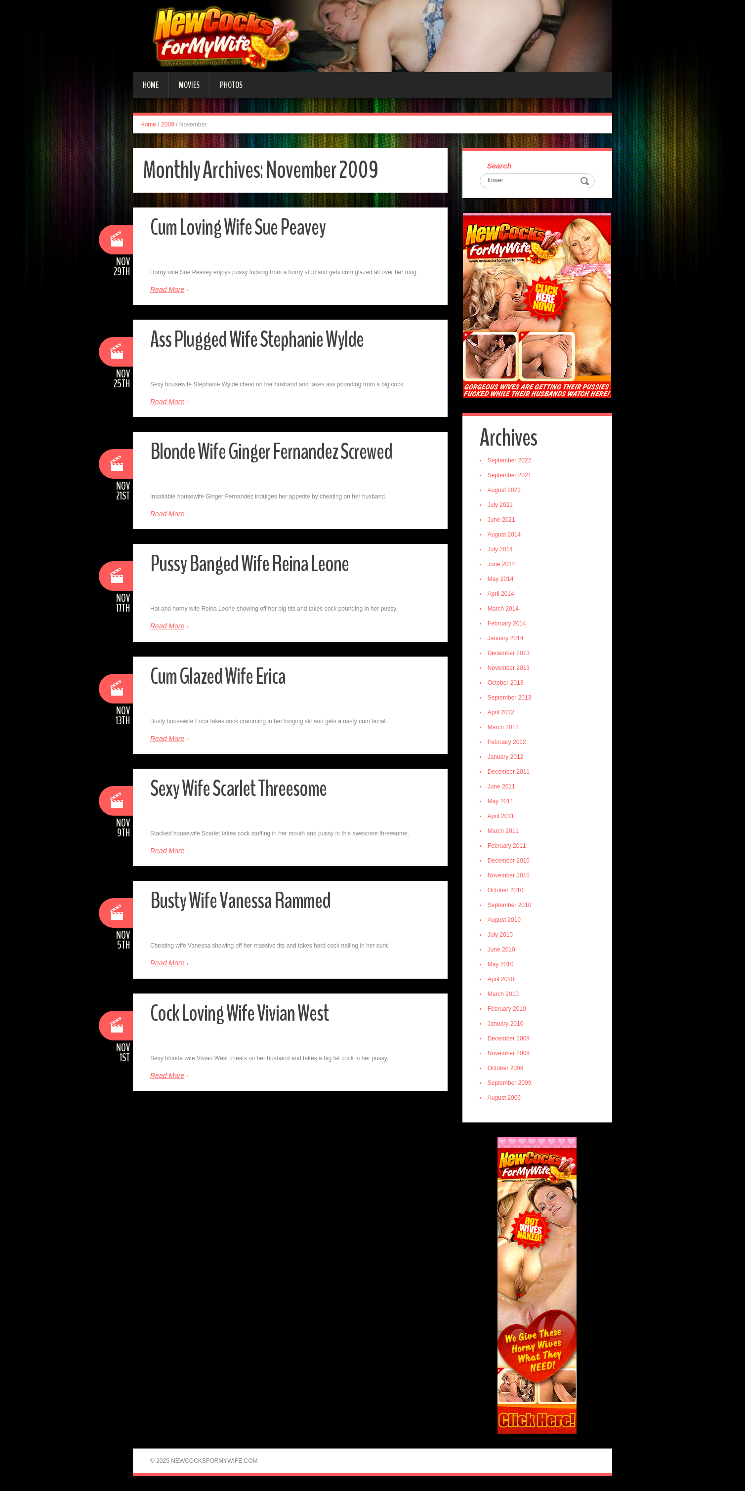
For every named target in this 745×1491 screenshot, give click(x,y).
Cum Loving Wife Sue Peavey (238, 227)
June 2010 (501, 949)
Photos (231, 85)
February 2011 (507, 845)
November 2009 (509, 1053)
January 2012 (506, 756)
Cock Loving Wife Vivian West (239, 1013)
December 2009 (509, 1038)
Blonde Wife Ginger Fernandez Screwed (271, 452)
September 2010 (510, 905)
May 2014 (501, 579)
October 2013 (506, 682)
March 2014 (503, 608)
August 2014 (504, 534)
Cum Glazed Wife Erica (218, 677)
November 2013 (509, 667)
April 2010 (501, 979)
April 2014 (501, 593)
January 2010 (506, 1023)
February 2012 (507, 742)
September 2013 (510, 697)
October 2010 (506, 890)
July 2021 (500, 504)
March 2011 (503, 831)
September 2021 (510, 475)
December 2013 (509, 653)
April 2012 (501, 712)
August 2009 (504, 1097)
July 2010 (500, 934)
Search (499, 166)
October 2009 (506, 1068)
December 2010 (509, 860)
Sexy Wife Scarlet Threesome (238, 789)
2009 (167, 124)
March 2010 (503, 994)
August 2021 (504, 490)
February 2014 (507, 623)
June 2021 (501, 519)
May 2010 (501, 964)
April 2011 (501, 816)
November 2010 (509, 875)
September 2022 (510, 460)
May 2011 (501, 801)
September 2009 (510, 1082)
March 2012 (503, 727)
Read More (167, 289)
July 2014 (500, 549)
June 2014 (501, 564)
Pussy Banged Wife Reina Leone (249, 564)
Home (151, 85)
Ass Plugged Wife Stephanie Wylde (257, 340)
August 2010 (504, 919)
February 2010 (507, 1008)
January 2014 (506, 638)
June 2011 (501, 786)
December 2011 (509, 771)
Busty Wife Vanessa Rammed (240, 901)
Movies (189, 85)
